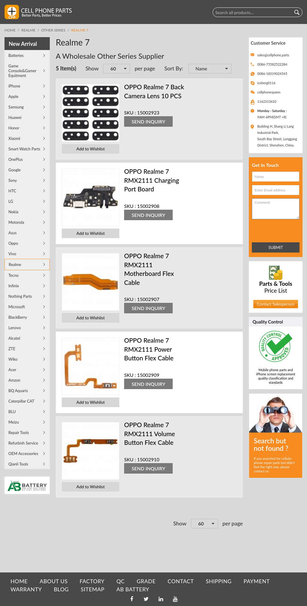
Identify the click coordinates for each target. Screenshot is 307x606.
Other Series (53, 30)
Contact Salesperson (275, 303)
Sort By (173, 68)
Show (92, 68)
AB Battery (132, 589)
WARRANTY (26, 589)
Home (10, 30)
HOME (19, 581)
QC (120, 581)
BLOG (61, 589)
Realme (28, 30)
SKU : (130, 112)
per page (145, 68)
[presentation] (278, 229)
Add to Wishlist (90, 148)
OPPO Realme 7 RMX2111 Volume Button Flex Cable (149, 433)
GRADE (146, 581)
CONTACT (181, 581)
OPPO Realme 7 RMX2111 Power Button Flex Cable (149, 349)
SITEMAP (92, 589)
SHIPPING (218, 581)
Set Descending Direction (236, 69)
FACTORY (91, 581)
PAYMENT (257, 581)
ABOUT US (53, 581)
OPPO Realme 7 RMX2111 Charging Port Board (151, 180)
